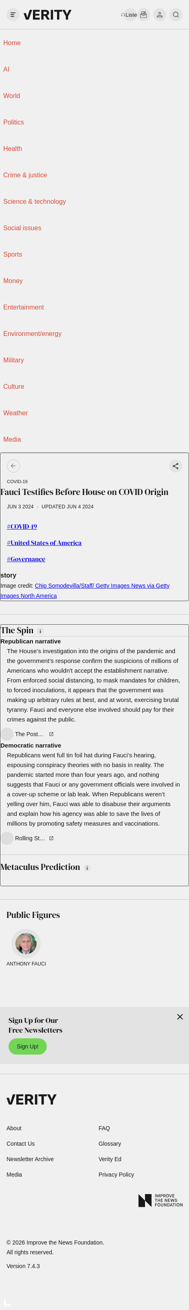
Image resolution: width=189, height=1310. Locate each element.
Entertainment (23, 307)
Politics (13, 122)
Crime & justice (25, 175)
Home (12, 42)
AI (6, 69)
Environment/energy (32, 333)
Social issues (22, 228)
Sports (12, 254)
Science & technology (34, 201)
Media (12, 439)
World (11, 95)
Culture (13, 386)
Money (13, 280)
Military (13, 360)
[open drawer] (13, 14)
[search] (175, 14)
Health (12, 148)
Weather (15, 413)
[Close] (180, 1017)
